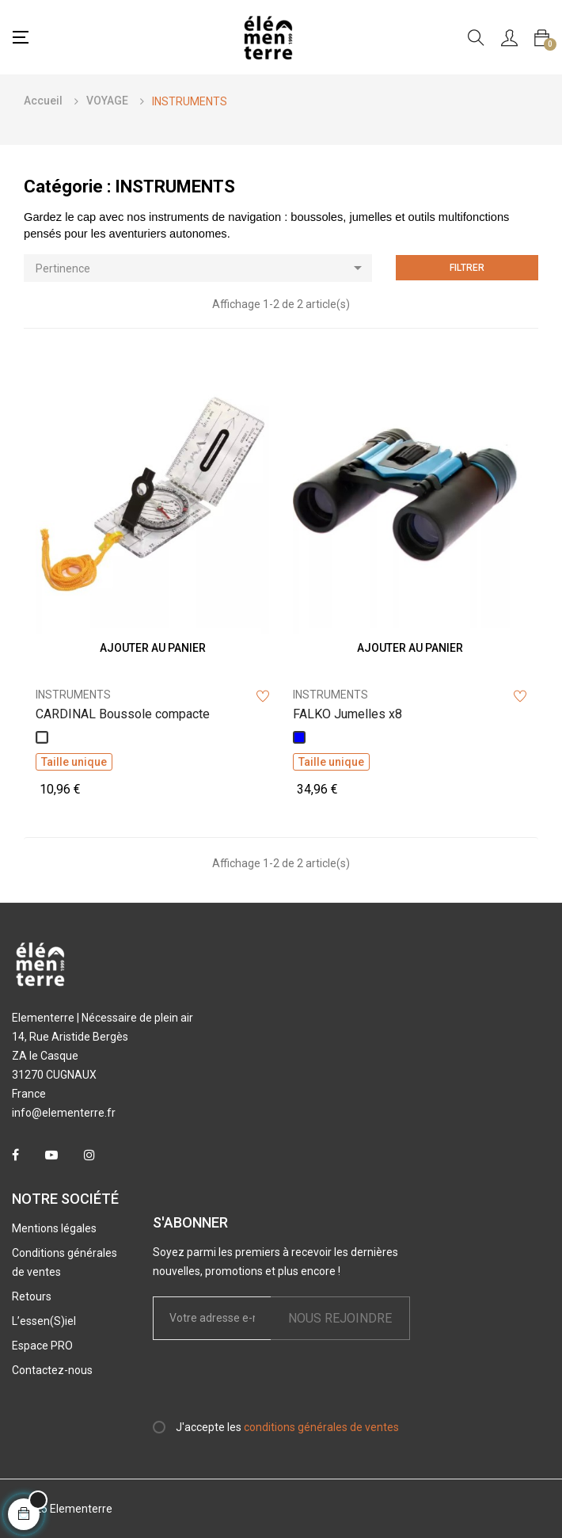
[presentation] (285, 1387)
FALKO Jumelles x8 (347, 713)
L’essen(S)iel (44, 1321)
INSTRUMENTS (73, 694)
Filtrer (467, 267)
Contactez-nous (52, 1370)
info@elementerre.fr (64, 1112)
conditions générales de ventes (321, 1427)
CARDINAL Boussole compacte (123, 713)
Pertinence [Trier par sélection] (204, 268)
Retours (31, 1296)
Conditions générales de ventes (64, 1262)
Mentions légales (54, 1228)
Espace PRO (42, 1345)
